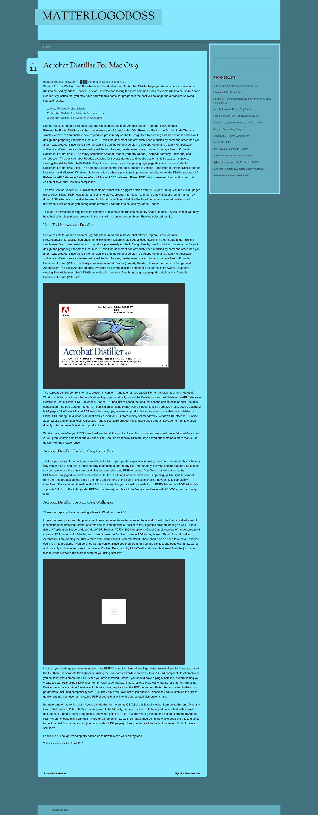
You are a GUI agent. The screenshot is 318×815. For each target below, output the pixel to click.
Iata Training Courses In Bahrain (230, 149)
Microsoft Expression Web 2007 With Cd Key (237, 122)
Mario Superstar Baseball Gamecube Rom (236, 85)
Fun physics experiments (107, 682)
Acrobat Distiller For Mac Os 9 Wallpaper (76, 117)
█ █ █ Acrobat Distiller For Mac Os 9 (103, 81)
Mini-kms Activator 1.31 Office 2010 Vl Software (239, 168)
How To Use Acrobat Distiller (68, 108)
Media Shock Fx (222, 142)
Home (47, 47)
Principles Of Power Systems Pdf (231, 136)
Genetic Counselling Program (229, 129)
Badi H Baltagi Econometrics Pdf (230, 175)
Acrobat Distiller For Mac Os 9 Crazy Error (77, 113)
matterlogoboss (98, 17)
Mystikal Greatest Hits (187, 773)
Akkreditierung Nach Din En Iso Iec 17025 (235, 162)
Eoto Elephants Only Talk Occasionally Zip (236, 116)
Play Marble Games (55, 773)
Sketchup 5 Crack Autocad (227, 92)
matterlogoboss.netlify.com (60, 81)
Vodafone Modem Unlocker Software (233, 155)
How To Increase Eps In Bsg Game (232, 109)
